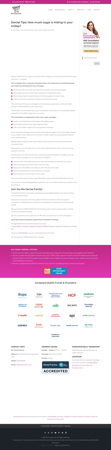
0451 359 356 (95, 2)
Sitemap (67, 426)
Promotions (60, 10)
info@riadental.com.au (24, 365)
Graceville (59, 226)
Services (80, 10)
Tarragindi (32, 226)
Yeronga (96, 360)
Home (50, 10)
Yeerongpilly (17, 226)
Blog (89, 10)
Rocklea (39, 226)
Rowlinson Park (77, 368)
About (70, 10)
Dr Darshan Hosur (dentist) (21, 30)
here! (52, 233)
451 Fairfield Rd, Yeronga (78, 2)
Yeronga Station (92, 362)
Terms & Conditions (57, 426)
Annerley (25, 226)
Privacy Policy (45, 426)
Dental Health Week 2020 (46, 30)
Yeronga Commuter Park (80, 365)
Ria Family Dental (90, 58)
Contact (96, 10)
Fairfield (45, 226)
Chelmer (66, 226)
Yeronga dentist (31, 182)
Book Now (31, 2)
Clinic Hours (19, 2)
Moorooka (60, 419)
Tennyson (51, 226)
